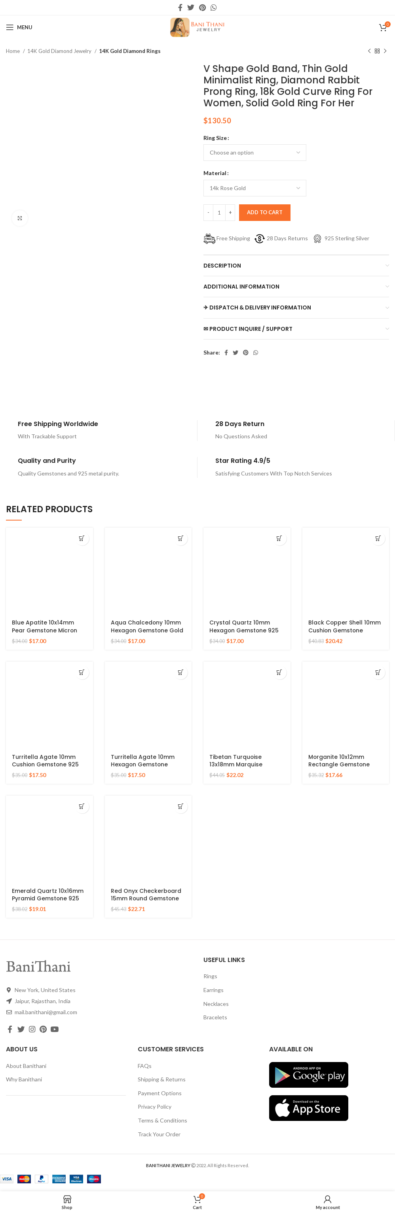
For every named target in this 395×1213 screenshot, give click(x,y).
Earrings (213, 990)
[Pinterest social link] (202, 7)
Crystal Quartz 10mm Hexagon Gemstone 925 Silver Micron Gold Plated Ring (245, 634)
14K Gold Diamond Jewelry (60, 51)
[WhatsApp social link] (213, 7)
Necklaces (216, 1003)
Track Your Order (159, 1134)
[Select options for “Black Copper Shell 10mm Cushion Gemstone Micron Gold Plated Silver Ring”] (378, 538)
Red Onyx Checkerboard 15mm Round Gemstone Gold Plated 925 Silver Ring (146, 902)
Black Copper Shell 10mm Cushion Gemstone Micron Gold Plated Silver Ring (344, 634)
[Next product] (385, 51)
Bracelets (215, 1017)
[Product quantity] (219, 212)
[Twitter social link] (191, 7)
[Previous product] (369, 51)
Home (13, 51)
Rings (210, 976)
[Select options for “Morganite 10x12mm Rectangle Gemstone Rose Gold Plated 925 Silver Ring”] (378, 672)
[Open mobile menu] (19, 27)
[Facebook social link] (180, 7)
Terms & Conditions (162, 1120)
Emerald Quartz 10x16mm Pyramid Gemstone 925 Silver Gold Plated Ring (48, 898)
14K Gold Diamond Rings (130, 51)
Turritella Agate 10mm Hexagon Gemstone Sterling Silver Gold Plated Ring (148, 768)
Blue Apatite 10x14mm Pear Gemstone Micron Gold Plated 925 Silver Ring (45, 634)
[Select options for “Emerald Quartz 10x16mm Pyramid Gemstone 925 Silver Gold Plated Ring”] (82, 806)
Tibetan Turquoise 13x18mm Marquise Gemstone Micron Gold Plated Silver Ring (243, 768)
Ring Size (215, 137)
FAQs (145, 1065)
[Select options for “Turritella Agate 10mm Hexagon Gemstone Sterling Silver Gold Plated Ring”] (181, 672)
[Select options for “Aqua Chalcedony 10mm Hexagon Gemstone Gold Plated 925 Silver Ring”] (181, 538)
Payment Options (160, 1093)
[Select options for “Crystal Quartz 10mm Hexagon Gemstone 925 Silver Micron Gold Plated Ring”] (280, 538)
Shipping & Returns (162, 1079)
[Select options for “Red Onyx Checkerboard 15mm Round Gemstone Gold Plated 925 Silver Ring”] (181, 806)
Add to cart (265, 212)
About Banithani (26, 1065)
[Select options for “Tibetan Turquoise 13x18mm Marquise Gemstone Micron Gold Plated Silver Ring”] (280, 672)
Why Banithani (24, 1079)
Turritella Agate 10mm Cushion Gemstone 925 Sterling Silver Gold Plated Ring (49, 768)
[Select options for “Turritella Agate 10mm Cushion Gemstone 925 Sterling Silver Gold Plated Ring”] (82, 672)
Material (214, 173)
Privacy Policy (154, 1106)
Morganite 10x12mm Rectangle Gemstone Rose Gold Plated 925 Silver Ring (339, 768)
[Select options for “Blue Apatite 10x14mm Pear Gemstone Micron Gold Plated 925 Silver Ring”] (82, 538)
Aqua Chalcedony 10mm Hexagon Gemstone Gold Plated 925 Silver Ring (147, 630)
